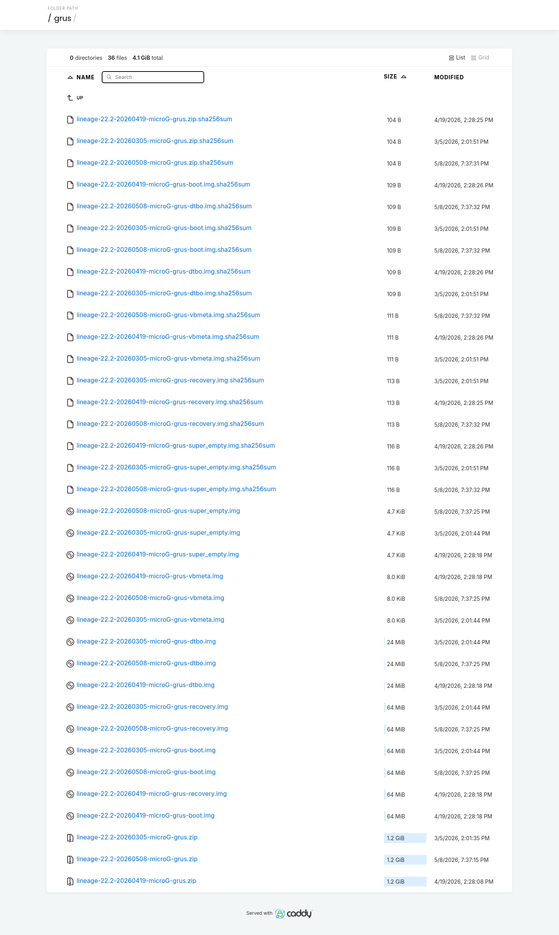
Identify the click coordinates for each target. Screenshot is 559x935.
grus (62, 18)
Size (396, 76)
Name (86, 76)
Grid (479, 57)
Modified (449, 77)
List (456, 57)
